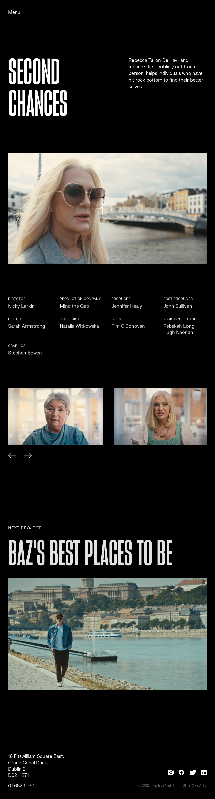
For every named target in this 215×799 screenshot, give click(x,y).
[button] (12, 456)
